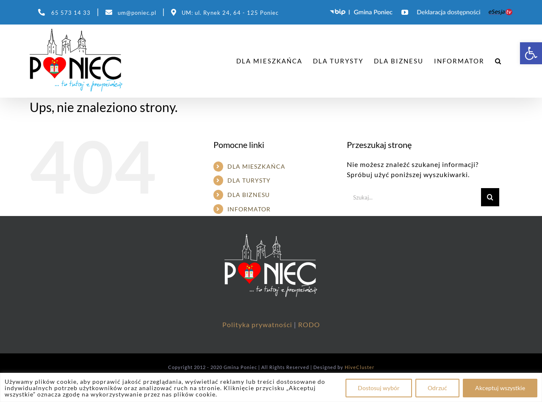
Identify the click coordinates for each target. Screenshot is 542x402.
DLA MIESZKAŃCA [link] (256, 166)
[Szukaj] (490, 197)
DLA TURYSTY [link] (249, 180)
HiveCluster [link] (359, 367)
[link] (531, 53)
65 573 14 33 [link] (71, 12)
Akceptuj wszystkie (500, 387)
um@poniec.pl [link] (137, 12)
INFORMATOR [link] (249, 209)
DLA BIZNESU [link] (248, 194)
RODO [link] (309, 324)
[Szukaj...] (414, 197)
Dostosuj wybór (379, 387)
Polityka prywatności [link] (258, 324)
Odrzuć (437, 387)
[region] (271, 387)
